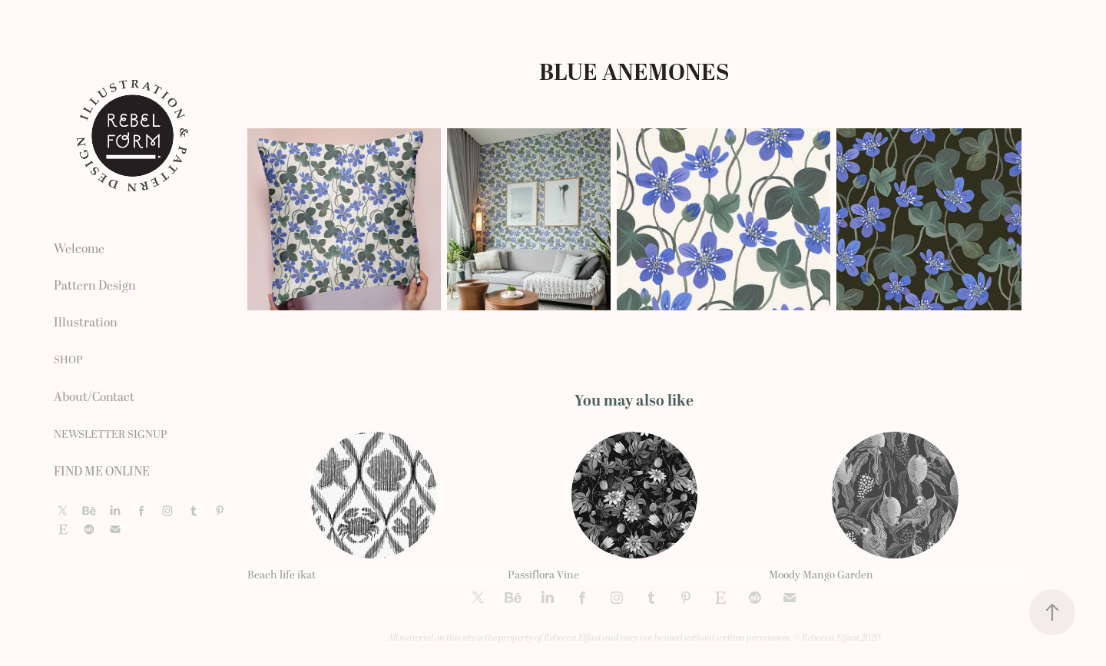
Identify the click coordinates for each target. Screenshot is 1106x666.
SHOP (68, 360)
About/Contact (94, 397)
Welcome (79, 249)
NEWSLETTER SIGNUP (110, 434)
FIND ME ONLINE (102, 471)
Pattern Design (95, 286)
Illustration (86, 322)
